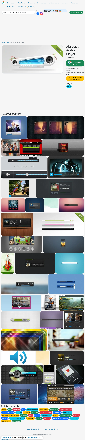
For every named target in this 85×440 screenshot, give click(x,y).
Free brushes (75, 3)
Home (3, 42)
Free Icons (65, 3)
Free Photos (21, 3)
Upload (39, 11)
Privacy (45, 429)
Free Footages (41, 3)
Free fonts (31, 3)
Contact (56, 429)
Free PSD (31, 6)
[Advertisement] (42, 29)
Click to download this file (75, 63)
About (51, 429)
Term (39, 429)
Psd (8, 42)
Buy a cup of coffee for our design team (75, 78)
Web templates (54, 3)
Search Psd (6, 12)
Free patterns (21, 6)
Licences (34, 429)
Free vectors (11, 3)
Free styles (10, 6)
